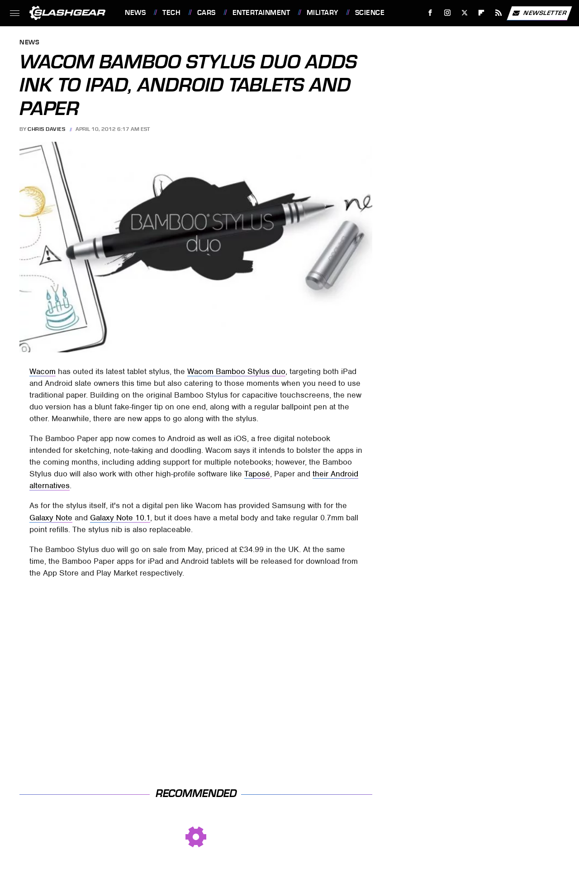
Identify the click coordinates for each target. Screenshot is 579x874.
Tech (171, 13)
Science (370, 13)
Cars (206, 13)
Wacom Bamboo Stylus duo (236, 371)
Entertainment (261, 13)
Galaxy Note (50, 518)
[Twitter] (464, 13)
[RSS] (498, 13)
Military (322, 13)
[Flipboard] (481, 13)
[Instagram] (447, 13)
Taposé (257, 474)
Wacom (42, 371)
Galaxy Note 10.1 (120, 518)
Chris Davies (46, 129)
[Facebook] (430, 13)
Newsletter (539, 13)
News (135, 13)
